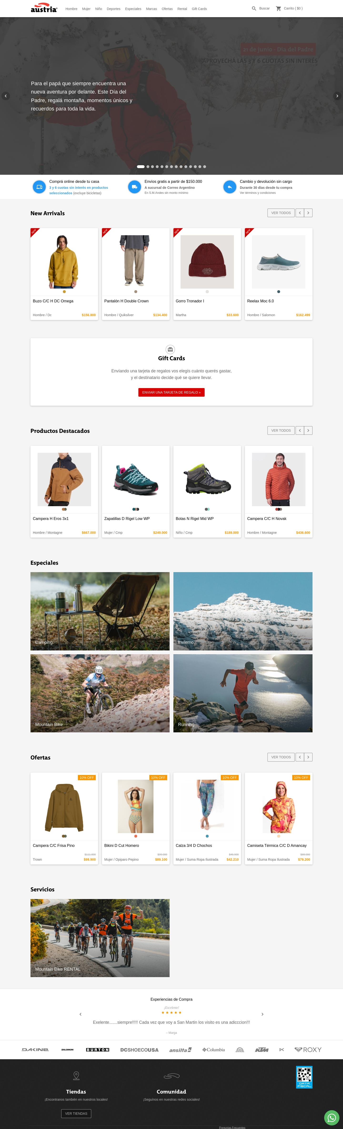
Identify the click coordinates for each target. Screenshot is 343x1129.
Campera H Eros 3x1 (51, 518)
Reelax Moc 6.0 (260, 301)
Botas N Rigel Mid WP (195, 518)
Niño (98, 9)
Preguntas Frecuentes (232, 1127)
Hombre (71, 9)
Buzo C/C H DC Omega (53, 301)
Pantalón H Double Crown (126, 301)
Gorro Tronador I (190, 301)
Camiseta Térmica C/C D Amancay (277, 845)
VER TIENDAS (76, 1113)
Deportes (114, 9)
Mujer (86, 9)
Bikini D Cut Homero (121, 845)
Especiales (133, 9)
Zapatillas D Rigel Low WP (127, 518)
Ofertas (167, 9)
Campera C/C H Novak (267, 518)
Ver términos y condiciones (258, 193)
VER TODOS (281, 213)
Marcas (151, 9)
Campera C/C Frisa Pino (54, 845)
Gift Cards (199, 9)
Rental (182, 9)
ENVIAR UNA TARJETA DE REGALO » (171, 392)
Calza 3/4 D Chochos (194, 845)
